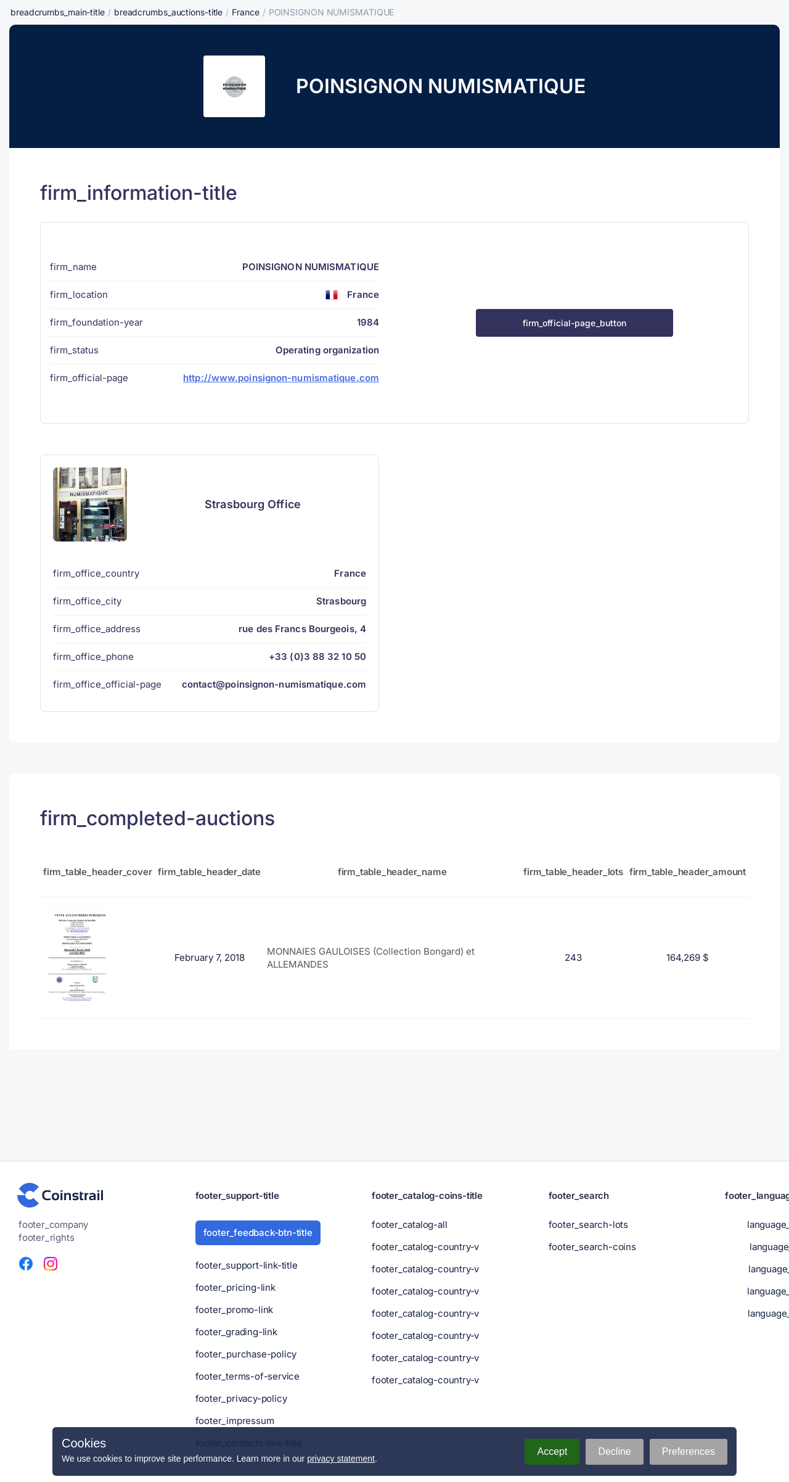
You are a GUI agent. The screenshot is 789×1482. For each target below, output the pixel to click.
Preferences (688, 1451)
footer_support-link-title (246, 1265)
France (245, 12)
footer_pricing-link (235, 1287)
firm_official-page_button (575, 323)
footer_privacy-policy (241, 1398)
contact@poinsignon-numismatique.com (274, 684)
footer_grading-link (236, 1332)
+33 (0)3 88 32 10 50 (317, 656)
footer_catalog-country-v (425, 1247)
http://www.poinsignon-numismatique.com (281, 378)
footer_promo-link (234, 1309)
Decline (614, 1451)
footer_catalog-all (409, 1224)
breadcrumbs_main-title (57, 12)
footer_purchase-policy (246, 1354)
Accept (552, 1451)
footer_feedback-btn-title (258, 1232)
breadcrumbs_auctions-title (168, 12)
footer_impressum (234, 1420)
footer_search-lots (588, 1224)
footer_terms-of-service (247, 1376)
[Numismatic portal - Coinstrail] (60, 1195)
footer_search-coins (592, 1247)
